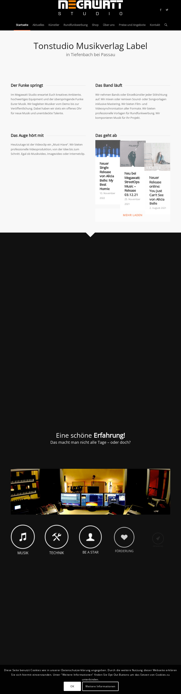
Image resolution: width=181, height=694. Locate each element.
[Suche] (164, 24)
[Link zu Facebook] (160, 9)
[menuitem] (22, 24)
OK (72, 686)
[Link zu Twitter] (167, 9)
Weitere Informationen (100, 686)
